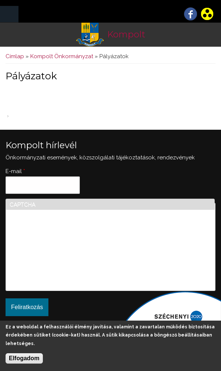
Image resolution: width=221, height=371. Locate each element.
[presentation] (40, 260)
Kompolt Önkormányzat (61, 56)
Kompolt (126, 34)
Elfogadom (24, 358)
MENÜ (9, 14)
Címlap (15, 56)
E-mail (15, 171)
